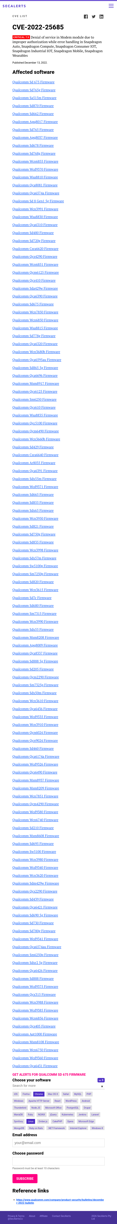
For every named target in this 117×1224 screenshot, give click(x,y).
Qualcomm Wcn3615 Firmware (35, 589)
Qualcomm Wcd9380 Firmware (35, 812)
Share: (77, 16)
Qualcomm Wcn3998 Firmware (35, 550)
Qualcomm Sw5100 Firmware (34, 851)
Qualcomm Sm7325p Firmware (35, 685)
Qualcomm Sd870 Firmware (33, 105)
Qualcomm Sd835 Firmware (33, 542)
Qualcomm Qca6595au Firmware (36, 359)
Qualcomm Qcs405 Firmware (34, 1026)
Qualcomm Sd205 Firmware (33, 669)
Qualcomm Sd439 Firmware (33, 899)
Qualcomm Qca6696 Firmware (35, 375)
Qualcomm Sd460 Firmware (33, 748)
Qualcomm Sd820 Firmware (33, 581)
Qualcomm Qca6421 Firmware (35, 907)
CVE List (20, 16)
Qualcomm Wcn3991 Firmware (35, 209)
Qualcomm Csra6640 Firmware (35, 454)
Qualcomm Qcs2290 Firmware (34, 891)
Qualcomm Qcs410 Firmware (34, 280)
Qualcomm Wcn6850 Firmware (35, 320)
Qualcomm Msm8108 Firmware (35, 1042)
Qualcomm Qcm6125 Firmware (35, 272)
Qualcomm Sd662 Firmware (33, 113)
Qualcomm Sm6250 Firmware (34, 399)
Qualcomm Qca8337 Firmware (35, 653)
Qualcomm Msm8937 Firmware (35, 780)
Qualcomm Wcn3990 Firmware (35, 621)
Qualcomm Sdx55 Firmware (33, 629)
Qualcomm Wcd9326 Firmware (35, 764)
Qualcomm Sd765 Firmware (33, 129)
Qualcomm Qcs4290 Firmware (34, 256)
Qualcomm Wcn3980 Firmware (35, 859)
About (32, 1216)
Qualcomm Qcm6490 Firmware (35, 431)
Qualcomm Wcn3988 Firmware (35, 1002)
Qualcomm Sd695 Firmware (33, 843)
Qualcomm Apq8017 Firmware (35, 121)
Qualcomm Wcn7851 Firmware (35, 796)
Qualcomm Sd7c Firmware (32, 597)
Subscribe (25, 1179)
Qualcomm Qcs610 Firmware (34, 407)
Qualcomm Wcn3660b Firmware (36, 439)
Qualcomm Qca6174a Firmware (35, 756)
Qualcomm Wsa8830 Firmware (35, 216)
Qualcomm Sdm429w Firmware (35, 883)
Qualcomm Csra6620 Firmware (35, 248)
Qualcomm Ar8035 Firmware (33, 462)
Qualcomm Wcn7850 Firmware (35, 312)
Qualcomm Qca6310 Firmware (35, 224)
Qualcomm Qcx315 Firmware (34, 994)
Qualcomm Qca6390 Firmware (35, 296)
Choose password (28, 1153)
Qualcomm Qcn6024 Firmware (35, 732)
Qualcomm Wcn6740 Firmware (35, 820)
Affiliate (44, 1216)
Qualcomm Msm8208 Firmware (35, 637)
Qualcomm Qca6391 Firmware (35, 470)
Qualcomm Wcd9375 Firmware (35, 986)
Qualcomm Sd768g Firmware (33, 153)
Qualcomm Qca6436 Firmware (35, 708)
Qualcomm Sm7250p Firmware (35, 574)
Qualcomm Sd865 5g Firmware (35, 367)
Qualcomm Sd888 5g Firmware (35, 661)
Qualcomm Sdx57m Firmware (34, 558)
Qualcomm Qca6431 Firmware (35, 1066)
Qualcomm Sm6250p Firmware (35, 954)
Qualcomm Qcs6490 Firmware (34, 772)
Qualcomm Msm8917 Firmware (35, 383)
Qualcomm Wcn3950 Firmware (35, 518)
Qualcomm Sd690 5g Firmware (35, 915)
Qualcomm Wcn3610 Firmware (35, 700)
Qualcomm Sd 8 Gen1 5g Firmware (38, 201)
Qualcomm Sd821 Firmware (33, 526)
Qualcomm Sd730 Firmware (33, 923)
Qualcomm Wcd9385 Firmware (35, 1010)
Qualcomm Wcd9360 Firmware (35, 1058)
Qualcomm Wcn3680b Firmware (36, 351)
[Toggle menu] (111, 6)
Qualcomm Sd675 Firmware (33, 304)
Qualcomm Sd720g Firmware (33, 240)
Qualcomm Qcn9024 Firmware (35, 740)
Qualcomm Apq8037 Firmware (35, 137)
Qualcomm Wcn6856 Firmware (35, 1018)
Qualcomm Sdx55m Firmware (34, 478)
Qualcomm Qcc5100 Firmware (34, 423)
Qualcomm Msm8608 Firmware (35, 835)
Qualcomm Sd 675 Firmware (33, 82)
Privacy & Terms (16, 1216)
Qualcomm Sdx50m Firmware (34, 693)
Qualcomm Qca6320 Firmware (35, 343)
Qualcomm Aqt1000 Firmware (34, 1034)
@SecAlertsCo (15, 1218)
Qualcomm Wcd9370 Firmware (35, 169)
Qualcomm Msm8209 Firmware (35, 788)
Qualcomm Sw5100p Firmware (35, 566)
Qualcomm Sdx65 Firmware (33, 510)
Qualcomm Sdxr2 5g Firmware (35, 962)
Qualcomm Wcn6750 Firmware (35, 1050)
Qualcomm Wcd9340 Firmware (35, 867)
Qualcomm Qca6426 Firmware (35, 970)
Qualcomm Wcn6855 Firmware (35, 161)
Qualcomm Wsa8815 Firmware (35, 328)
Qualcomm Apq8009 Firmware (35, 645)
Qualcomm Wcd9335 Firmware (35, 716)
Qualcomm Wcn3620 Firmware (35, 875)
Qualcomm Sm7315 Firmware (34, 613)
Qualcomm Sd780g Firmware (33, 931)
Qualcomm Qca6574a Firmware (35, 193)
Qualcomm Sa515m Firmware (34, 97)
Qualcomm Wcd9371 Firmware (35, 486)
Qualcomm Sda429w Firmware (35, 288)
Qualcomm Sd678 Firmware (33, 145)
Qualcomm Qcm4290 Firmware (35, 804)
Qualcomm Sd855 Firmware (33, 502)
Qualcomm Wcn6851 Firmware (35, 264)
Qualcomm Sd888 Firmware (33, 978)
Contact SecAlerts (61, 1216)
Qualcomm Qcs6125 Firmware (34, 391)
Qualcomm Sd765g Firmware (33, 90)
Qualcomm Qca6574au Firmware (36, 947)
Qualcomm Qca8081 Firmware (35, 185)
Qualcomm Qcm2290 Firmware (35, 677)
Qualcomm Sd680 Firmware (33, 605)
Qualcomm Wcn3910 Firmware (35, 724)
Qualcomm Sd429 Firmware (33, 447)
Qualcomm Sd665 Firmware (33, 494)
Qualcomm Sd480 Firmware (33, 232)
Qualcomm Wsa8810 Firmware (35, 177)
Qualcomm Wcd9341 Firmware (35, 939)
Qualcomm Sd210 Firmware (33, 827)
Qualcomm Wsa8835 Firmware (35, 415)
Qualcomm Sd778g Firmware (33, 335)
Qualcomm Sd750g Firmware (33, 534)
